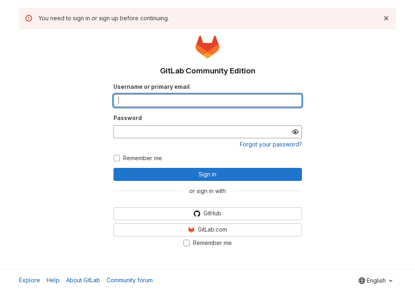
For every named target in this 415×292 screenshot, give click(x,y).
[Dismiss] (386, 18)
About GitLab (83, 280)
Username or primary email (151, 86)
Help (53, 280)
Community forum (130, 280)
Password (127, 117)
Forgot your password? (271, 144)
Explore (29, 280)
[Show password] (295, 131)
